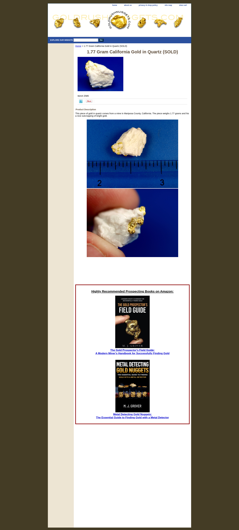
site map (168, 5)
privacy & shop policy (148, 5)
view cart (183, 5)
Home (78, 46)
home (114, 5)
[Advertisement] (132, 272)
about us (128, 5)
